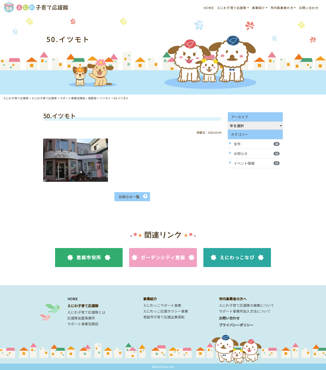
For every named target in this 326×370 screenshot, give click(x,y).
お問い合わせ (308, 7)
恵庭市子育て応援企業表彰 (164, 316)
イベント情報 (257, 163)
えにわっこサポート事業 (162, 305)
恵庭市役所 (88, 257)
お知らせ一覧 (129, 196)
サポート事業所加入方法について (245, 311)
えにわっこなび (237, 257)
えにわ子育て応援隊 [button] (231, 7)
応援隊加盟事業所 (81, 318)
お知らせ (257, 153)
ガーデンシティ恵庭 (163, 257)
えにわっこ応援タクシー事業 (165, 311)
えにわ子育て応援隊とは (86, 312)
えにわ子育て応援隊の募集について (246, 305)
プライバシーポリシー (236, 324)
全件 (257, 143)
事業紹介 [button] (258, 7)
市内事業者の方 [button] (282, 7)
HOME (209, 7)
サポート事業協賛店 (82, 323)
